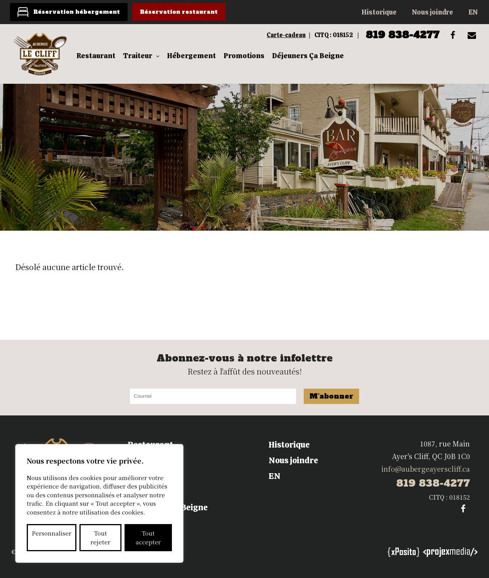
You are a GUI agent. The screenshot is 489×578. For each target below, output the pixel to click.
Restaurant (95, 55)
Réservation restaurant (179, 12)
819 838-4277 (402, 34)
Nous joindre (432, 12)
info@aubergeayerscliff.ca (425, 469)
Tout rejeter (100, 537)
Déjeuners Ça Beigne (308, 55)
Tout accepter (148, 537)
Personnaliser (51, 533)
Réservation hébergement (76, 12)
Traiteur (137, 55)
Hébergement (191, 55)
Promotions (243, 55)
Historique (379, 12)
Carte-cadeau (286, 35)
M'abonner (331, 396)
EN (473, 12)
